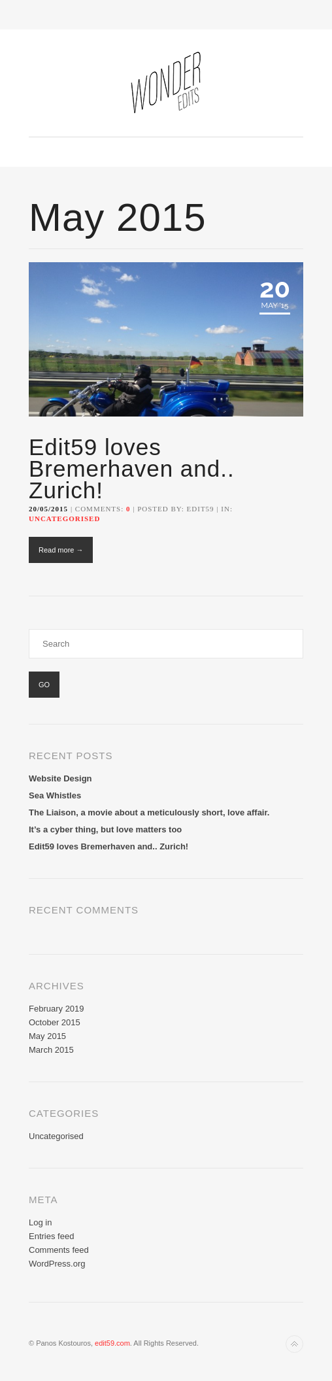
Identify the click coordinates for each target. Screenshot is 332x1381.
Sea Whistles (55, 795)
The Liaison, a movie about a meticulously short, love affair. (149, 812)
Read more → (61, 550)
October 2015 (54, 1022)
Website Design (60, 778)
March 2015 (51, 1050)
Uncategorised (64, 518)
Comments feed (59, 1250)
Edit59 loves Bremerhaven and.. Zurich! (132, 468)
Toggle (166, 14)
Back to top (294, 1344)
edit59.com (112, 1343)
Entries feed (51, 1236)
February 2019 (56, 1009)
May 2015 (47, 1036)
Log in (40, 1222)
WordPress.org (57, 1264)
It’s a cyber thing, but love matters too (105, 829)
